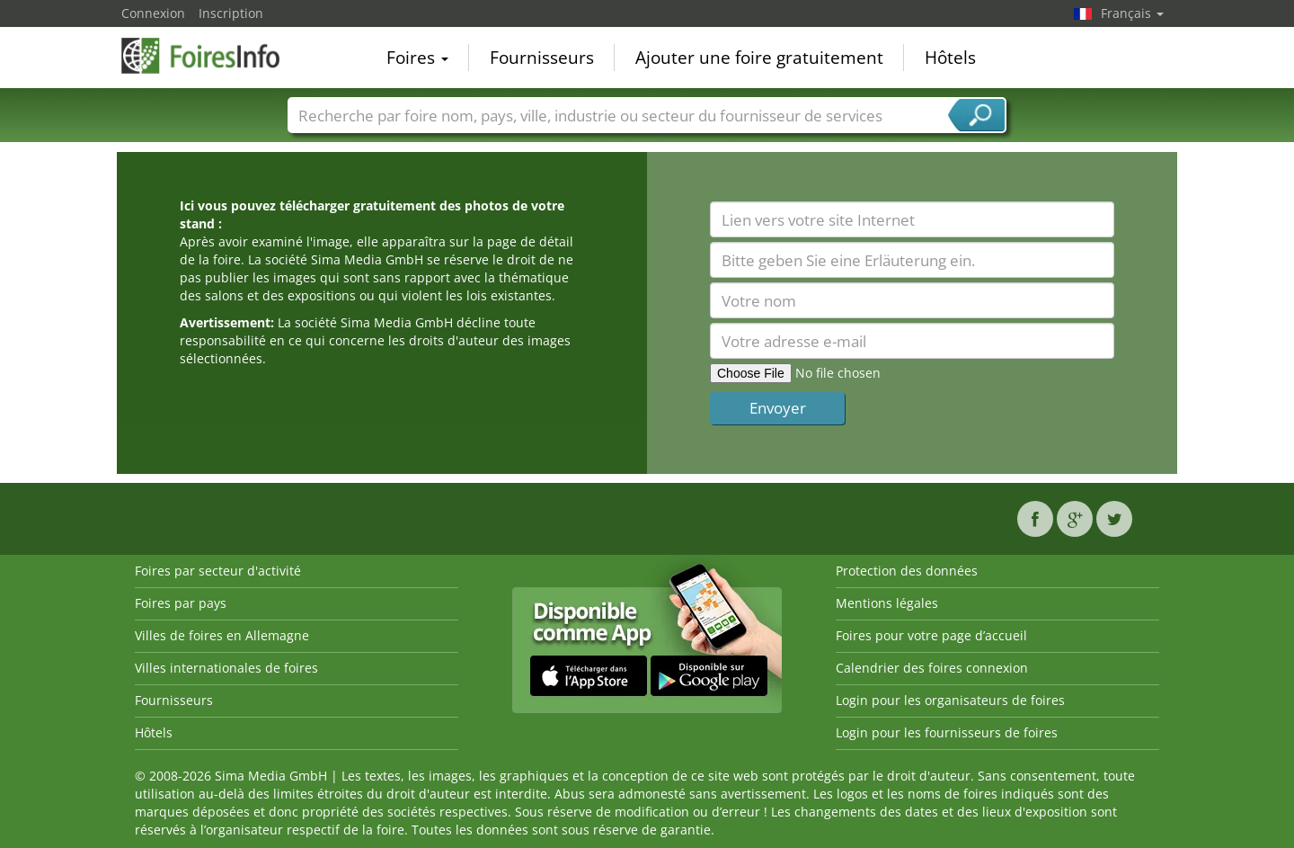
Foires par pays (180, 602)
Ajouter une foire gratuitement (759, 57)
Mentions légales (887, 602)
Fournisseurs (542, 57)
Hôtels (950, 57)
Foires (417, 57)
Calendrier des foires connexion (932, 667)
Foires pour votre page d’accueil (931, 635)
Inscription (231, 13)
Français (1132, 13)
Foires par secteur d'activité (218, 570)
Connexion (153, 13)
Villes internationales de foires (226, 667)
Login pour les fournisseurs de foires (947, 732)
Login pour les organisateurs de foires (950, 700)
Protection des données (907, 570)
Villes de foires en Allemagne (222, 635)
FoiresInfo (211, 56)
